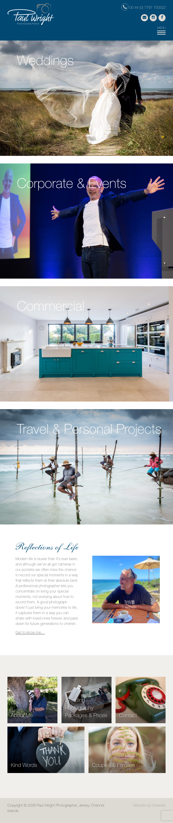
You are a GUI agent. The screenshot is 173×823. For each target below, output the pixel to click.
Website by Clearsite (149, 806)
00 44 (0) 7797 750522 (143, 8)
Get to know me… (30, 633)
